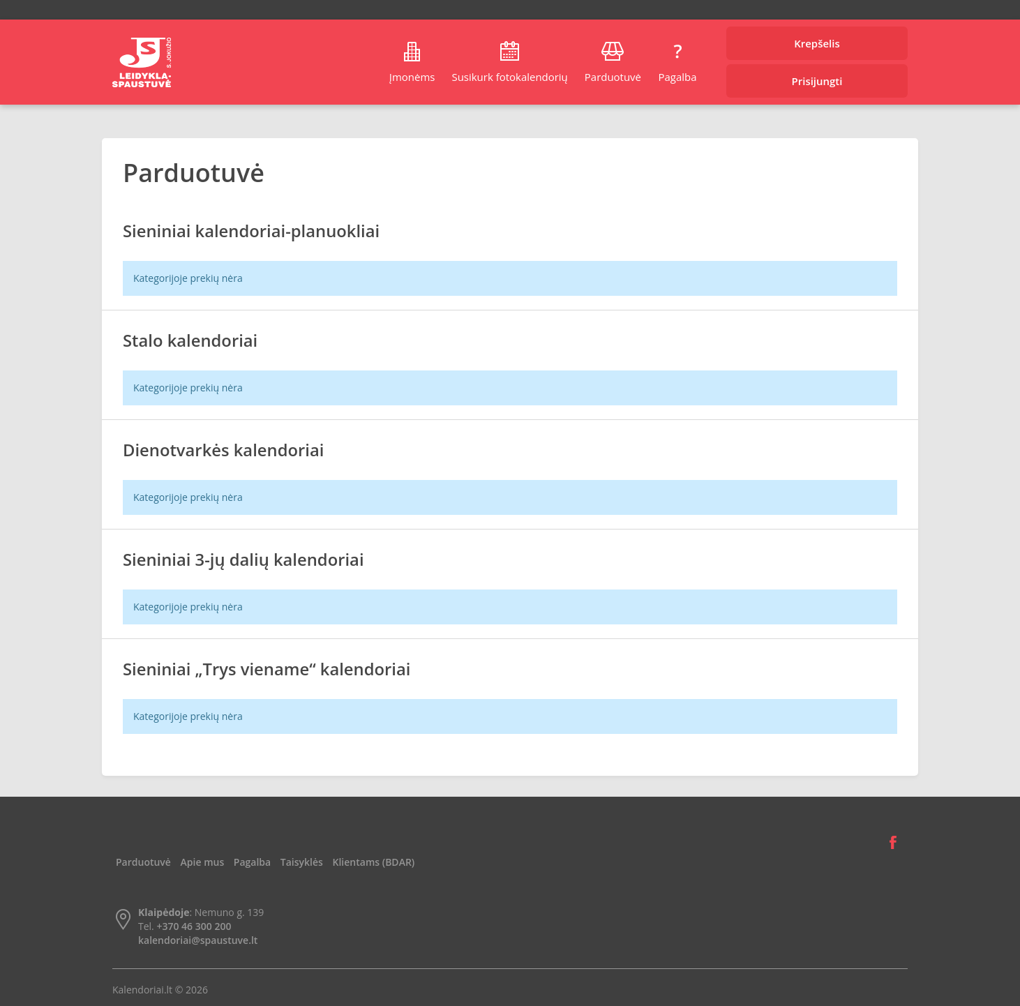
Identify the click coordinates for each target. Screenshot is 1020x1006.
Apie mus (203, 862)
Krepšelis (817, 43)
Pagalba (677, 77)
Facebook (893, 843)
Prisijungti (817, 81)
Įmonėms (412, 77)
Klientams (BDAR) (374, 862)
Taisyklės (301, 862)
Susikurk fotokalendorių (509, 77)
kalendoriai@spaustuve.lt (197, 940)
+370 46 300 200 (193, 926)
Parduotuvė (613, 77)
